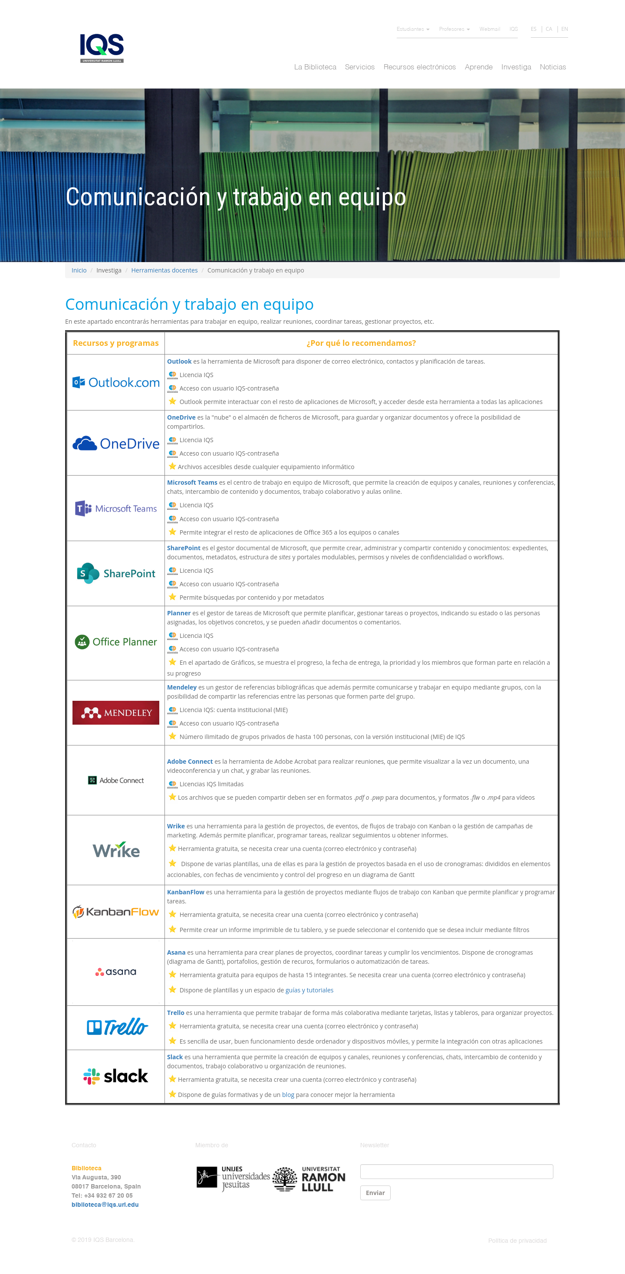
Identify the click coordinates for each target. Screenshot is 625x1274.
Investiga (516, 67)
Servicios (360, 67)
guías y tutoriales (310, 990)
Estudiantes (413, 29)
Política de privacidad (517, 1241)
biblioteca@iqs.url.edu (105, 1205)
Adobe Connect (190, 761)
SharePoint (184, 548)
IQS (514, 29)
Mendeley (182, 687)
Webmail (490, 29)
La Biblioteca (315, 67)
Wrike (176, 826)
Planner (179, 613)
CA (549, 29)
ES (533, 29)
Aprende (479, 67)
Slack (175, 1057)
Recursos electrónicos (420, 67)
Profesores (454, 29)
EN (564, 29)
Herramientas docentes (164, 270)
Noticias (553, 67)
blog (288, 1094)
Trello (175, 1012)
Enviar (375, 1193)
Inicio (79, 270)
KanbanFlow (185, 892)
